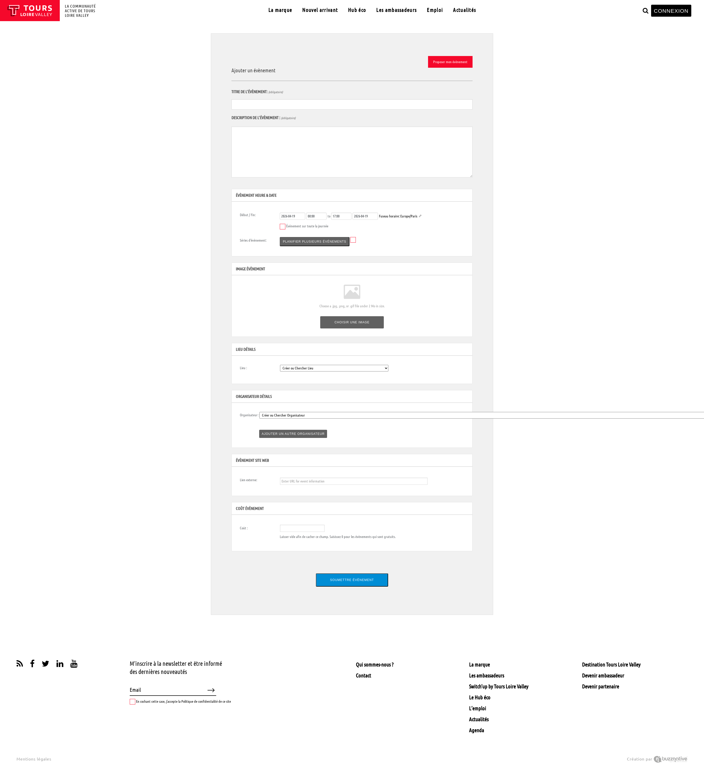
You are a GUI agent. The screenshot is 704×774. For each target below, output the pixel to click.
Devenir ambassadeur (603, 675)
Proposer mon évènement (450, 62)
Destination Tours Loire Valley (611, 664)
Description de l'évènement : (263, 117)
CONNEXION (671, 10)
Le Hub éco (479, 697)
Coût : (244, 528)
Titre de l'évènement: (257, 91)
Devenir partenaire (600, 686)
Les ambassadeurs (396, 10)
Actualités (464, 10)
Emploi (435, 10)
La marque (280, 10)
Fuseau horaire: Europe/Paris (398, 216)
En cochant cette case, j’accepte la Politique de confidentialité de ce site (180, 701)
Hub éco (357, 10)
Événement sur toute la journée (307, 226)
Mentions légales (34, 759)
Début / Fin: (248, 215)
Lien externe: (248, 480)
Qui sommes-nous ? (374, 664)
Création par (657, 759)
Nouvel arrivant (320, 10)
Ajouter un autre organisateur (293, 434)
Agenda (476, 730)
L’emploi (477, 708)
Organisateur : (249, 415)
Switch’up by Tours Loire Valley (498, 686)
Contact (363, 675)
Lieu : (243, 368)
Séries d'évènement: (253, 240)
